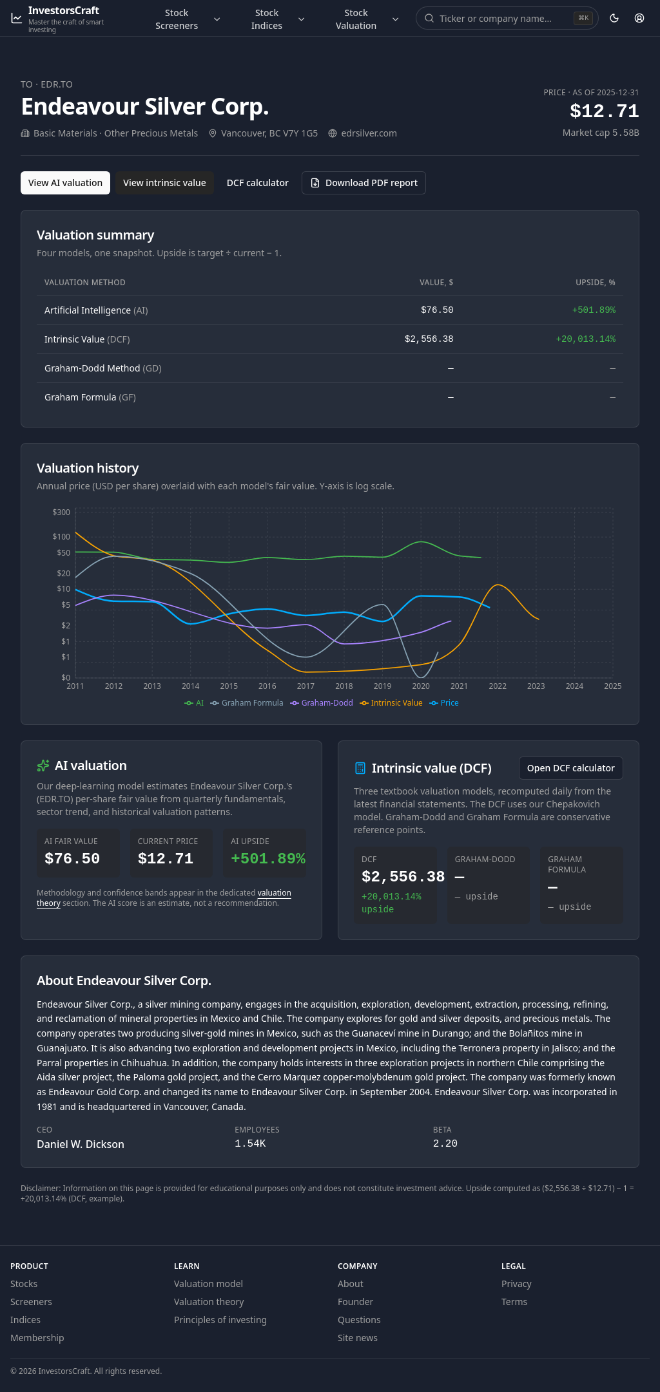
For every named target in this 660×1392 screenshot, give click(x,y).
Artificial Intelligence (96, 310)
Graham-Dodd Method (102, 368)
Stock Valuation (368, 19)
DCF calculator (258, 182)
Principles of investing (220, 1319)
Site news (358, 1337)
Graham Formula (90, 397)
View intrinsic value (164, 182)
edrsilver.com (369, 133)
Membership (37, 1337)
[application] (330, 606)
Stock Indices (278, 19)
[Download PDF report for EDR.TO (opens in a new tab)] (364, 182)
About (351, 1283)
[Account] (640, 18)
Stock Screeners (188, 19)
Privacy (516, 1283)
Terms (514, 1301)
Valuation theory (209, 1301)
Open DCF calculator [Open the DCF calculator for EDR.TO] (571, 768)
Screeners (31, 1301)
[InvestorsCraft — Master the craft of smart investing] (69, 18)
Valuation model (208, 1283)
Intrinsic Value (87, 339)
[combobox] (505, 18)
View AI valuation (65, 182)
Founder (355, 1301)
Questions (359, 1319)
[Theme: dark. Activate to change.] (614, 18)
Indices (25, 1319)
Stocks (23, 1283)
